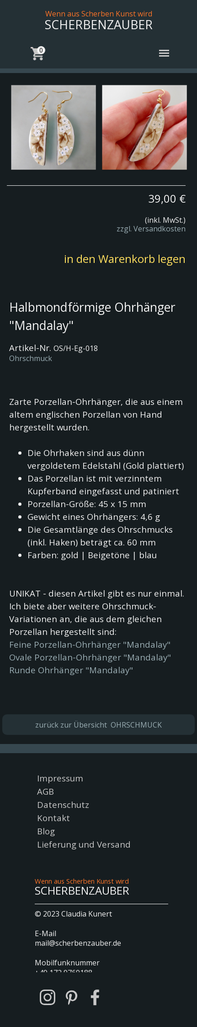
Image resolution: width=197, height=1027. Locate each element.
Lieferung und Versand (84, 844)
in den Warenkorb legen (125, 258)
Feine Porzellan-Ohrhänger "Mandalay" (89, 644)
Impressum (60, 778)
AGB (45, 791)
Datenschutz (63, 804)
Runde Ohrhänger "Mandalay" (71, 670)
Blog (46, 831)
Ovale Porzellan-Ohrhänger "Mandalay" (90, 657)
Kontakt (53, 817)
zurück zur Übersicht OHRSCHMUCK (98, 725)
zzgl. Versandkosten (151, 229)
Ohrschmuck (30, 358)
